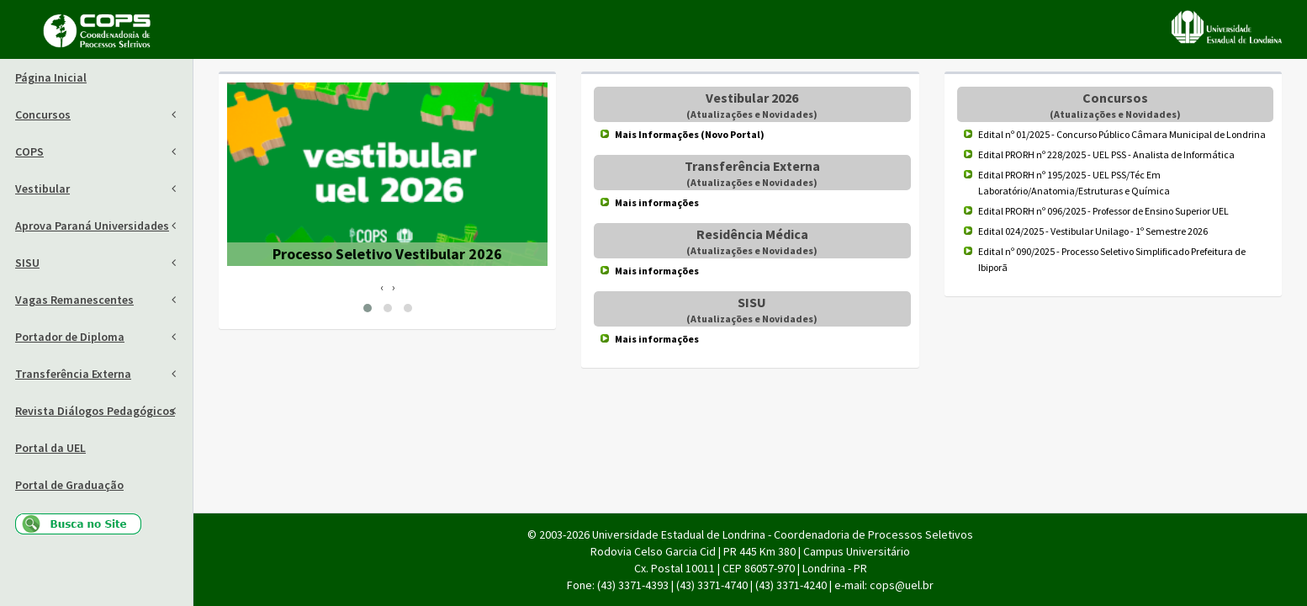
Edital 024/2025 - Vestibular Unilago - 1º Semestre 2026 (1093, 231)
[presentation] (382, 287)
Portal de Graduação (69, 484)
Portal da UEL (50, 447)
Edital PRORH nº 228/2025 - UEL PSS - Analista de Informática (1106, 154)
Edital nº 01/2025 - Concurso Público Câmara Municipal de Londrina (1122, 134)
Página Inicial (51, 77)
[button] (367, 308)
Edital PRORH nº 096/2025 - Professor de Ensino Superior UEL (1103, 211)
